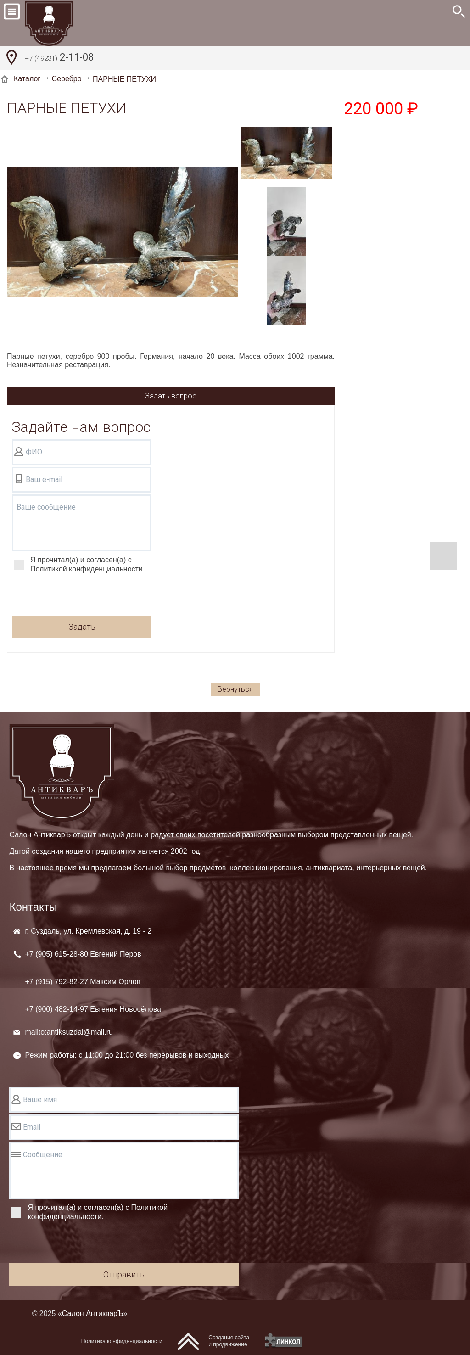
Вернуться (235, 689)
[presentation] (81, 596)
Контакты (33, 907)
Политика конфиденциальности (121, 1341)
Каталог (27, 79)
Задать (81, 627)
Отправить (124, 1274)
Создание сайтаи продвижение (228, 1341)
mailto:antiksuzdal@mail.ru (68, 1032)
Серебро (67, 79)
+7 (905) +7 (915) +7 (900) (93, 981)
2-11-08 (59, 58)
